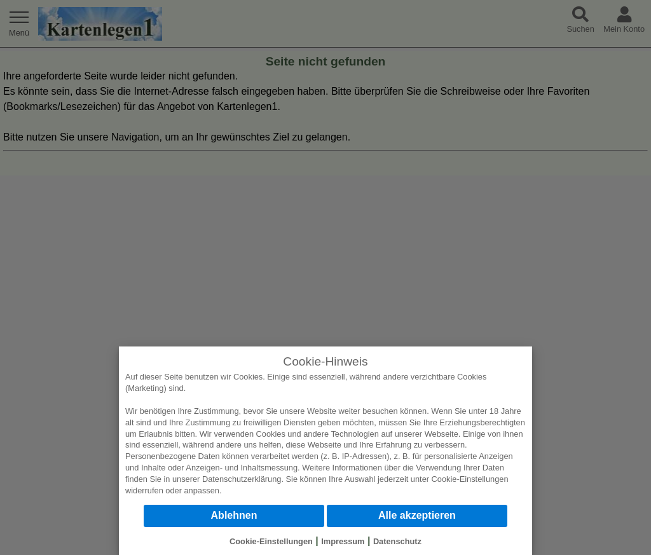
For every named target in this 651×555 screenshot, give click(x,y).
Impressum (342, 541)
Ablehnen (234, 515)
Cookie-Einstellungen (470, 479)
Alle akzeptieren (417, 515)
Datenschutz (397, 541)
